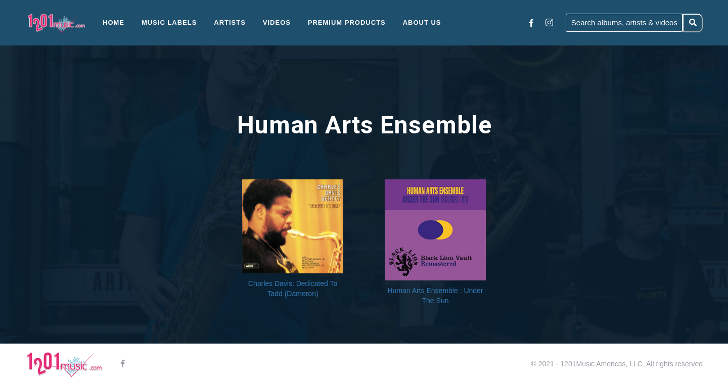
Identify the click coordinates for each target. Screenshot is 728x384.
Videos (277, 22)
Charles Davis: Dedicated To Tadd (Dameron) (292, 288)
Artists (230, 22)
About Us (422, 22)
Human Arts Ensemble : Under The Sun (435, 295)
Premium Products (347, 22)
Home (113, 22)
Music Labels (169, 22)
